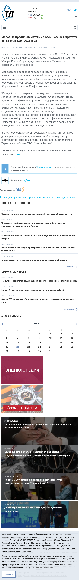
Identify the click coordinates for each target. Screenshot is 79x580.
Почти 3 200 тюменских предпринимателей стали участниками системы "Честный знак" (39, 480)
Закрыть (9, 574)
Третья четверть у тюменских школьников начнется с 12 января (34, 259)
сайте (17, 154)
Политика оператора (44, 568)
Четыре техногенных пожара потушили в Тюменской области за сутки (37, 213)
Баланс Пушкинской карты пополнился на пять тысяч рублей (32, 290)
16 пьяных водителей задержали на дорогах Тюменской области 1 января (39, 280)
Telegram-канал (44, 167)
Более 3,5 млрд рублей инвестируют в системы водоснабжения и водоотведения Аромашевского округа (39, 452)
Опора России (17, 197)
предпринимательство (41, 197)
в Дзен (27, 180)
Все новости (69, 267)
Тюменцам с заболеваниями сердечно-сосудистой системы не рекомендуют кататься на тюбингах (33, 224)
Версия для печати (46, 47)
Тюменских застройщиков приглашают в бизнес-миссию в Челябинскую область (39, 424)
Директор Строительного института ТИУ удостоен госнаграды (39, 508)
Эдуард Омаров (65, 197)
